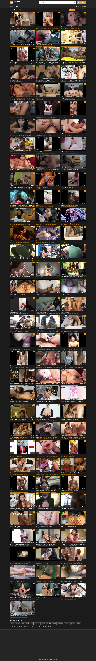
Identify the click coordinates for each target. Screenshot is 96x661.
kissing (53, 81)
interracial (15, 527)
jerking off (50, 28)
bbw (29, 171)
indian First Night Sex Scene (67, 151)
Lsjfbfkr (63, 348)
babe (14, 81)
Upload (81, 2)
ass (46, 492)
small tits (76, 153)
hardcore (76, 385)
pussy (77, 46)
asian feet (48, 313)
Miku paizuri (38, 580)
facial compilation (29, 99)
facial (78, 28)
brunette (45, 224)
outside (40, 331)
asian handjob (60, 295)
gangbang (74, 313)
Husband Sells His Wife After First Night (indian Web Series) (48, 169)
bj (42, 99)
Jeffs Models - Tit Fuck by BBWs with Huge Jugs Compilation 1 (22, 169)
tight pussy (15, 295)
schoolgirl (22, 581)
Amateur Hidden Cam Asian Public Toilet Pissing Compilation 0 (22, 258)
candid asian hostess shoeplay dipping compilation (47, 62)
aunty (27, 623)
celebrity (27, 46)
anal (65, 224)
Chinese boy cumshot (41, 294)
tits (25, 153)
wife (70, 153)
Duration (83, 9)
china (51, 206)
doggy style (20, 224)
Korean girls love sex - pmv (42, 151)
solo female (54, 420)
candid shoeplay (52, 64)
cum (39, 28)
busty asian (53, 492)
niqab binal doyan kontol (41, 116)
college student (28, 403)
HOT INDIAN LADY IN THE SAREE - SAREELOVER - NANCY (73, 544)
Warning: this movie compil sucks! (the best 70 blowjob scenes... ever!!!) (22, 383)
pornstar (53, 510)
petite (25, 28)
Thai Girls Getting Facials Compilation (69, 419)
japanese (21, 28)
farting (52, 242)
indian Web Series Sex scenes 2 (17, 241)
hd (68, 456)
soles (37, 64)
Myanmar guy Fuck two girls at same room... (71, 455)
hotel (49, 626)
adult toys (49, 260)
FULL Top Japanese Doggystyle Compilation (71, 472)
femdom (20, 599)
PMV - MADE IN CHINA (15, 223)
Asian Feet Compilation (41, 597)
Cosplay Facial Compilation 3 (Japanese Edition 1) (47, 437)
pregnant (40, 403)
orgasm (45, 135)
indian (65, 135)
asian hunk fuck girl (22, 438)
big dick (14, 206)
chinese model (56, 456)
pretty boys (71, 64)
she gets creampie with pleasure (68, 474)
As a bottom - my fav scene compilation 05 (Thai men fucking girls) (22, 437)
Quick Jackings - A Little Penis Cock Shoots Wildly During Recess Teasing (48, 330)
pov (47, 563)
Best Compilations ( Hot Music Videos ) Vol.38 (71, 562)
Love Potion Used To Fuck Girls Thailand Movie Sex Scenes (22, 44)
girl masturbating (22, 188)
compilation (55, 28)
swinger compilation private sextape (18, 615)
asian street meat (17, 135)
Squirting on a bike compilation (43, 258)
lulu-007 (12, 26)
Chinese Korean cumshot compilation (69, 205)
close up (23, 349)
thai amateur (41, 367)
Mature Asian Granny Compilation (18, 294)
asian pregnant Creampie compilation (44, 401)
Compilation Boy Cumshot (16, 365)
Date (77, 9)
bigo (23, 623)
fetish (37, 599)
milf (73, 385)
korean (46, 153)
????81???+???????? (65, 294)
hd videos (70, 28)
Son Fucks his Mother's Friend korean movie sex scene (22, 187)
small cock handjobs (56, 331)
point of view (15, 599)
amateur (18, 117)
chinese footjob (56, 313)
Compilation (38, 98)
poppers (34, 64)
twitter (65, 117)
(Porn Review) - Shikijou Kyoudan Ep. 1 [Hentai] (72, 401)
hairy (50, 278)
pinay (72, 623)
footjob (37, 313)
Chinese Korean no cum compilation (69, 490)
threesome (20, 46)
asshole (23, 545)
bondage (69, 171)
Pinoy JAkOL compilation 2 (67, 98)
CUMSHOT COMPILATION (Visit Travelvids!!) (20, 562)
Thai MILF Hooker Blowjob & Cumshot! (44, 365)
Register (78, 6)
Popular (72, 9)
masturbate (69, 99)
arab (21, 117)
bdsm (65, 171)
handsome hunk (65, 64)
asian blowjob (83, 81)
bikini (49, 188)
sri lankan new (48, 349)
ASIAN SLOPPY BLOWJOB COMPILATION (19, 401)
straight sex (15, 438)
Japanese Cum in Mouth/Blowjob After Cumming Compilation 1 (73, 597)
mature (27, 188)
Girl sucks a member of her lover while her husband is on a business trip (22, 134)
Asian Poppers (13, 62)
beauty (78, 623)
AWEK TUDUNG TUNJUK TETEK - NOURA (19, 455)
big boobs (44, 420)
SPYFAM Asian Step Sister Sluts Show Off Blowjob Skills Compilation (22, 508)
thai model (15, 492)
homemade (50, 117)
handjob (75, 28)
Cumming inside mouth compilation (44, 44)
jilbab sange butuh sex (15, 312)
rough (44, 626)
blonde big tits (31, 206)
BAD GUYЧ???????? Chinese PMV (43, 455)
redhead (50, 545)
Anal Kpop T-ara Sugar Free (67, 223)
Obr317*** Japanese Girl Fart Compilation (19, 544)
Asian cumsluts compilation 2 (42, 562)
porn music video (24, 206)
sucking (26, 385)
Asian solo (38, 205)
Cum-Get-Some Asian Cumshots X (69, 26)
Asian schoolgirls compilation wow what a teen (21, 580)
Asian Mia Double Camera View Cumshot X (20, 276)
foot (52, 313)
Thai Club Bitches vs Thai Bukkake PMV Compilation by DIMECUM (48, 223)
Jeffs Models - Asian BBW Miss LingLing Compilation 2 (73, 383)
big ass (76, 278)
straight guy (74, 99)
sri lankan (67, 81)
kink (42, 135)
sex (73, 456)
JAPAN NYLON (64, 365)
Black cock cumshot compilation (17, 472)
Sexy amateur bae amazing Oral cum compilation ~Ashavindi (73, 80)
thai (24, 46)
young (43, 623)
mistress (60, 623)
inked (49, 242)
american (27, 349)
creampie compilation (48, 403)
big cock (70, 206)
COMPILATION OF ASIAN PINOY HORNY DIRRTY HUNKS (73, 62)
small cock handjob (46, 331)
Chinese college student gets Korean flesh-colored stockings (22, 330)
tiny (25, 581)
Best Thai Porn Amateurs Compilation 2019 (45, 544)
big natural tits (24, 171)
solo (43, 206)
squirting (54, 260)
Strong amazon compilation (67, 187)
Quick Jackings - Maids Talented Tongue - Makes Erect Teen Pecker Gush (48, 383)
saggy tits (53, 171)
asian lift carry (64, 188)
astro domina (33, 599)
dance (77, 224)
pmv (35, 99)
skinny (78, 313)
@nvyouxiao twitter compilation (68, 241)
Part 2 (11, 490)
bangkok (58, 367)
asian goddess (26, 599)
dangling (58, 64)
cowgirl (28, 527)
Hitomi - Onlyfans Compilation (42, 419)
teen (18, 28)
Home (11, 6)
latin (23, 385)
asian (11, 28)
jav (16, 81)
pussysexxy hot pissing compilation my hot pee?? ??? (48, 348)
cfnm (74, 260)
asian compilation (14, 80)
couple (40, 99)
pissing (31, 260)
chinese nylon (42, 313)
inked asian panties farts (41, 241)
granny (74, 527)
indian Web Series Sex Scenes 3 (43, 80)
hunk (40, 295)
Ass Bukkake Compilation (67, 258)
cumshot (66, 28)
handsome (74, 206)
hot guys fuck (29, 64)
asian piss (42, 349)
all (32, 623)
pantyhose (80, 367)
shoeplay (46, 64)
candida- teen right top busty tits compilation (46, 490)
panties (46, 242)
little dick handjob (58, 385)
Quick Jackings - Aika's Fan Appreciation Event (46, 472)
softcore (49, 81)
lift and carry (71, 188)
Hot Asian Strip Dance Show (42, 187)
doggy (76, 331)
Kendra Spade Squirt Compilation (43, 134)
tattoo (24, 64)
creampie (48, 46)
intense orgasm (44, 28)
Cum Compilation (39, 26)
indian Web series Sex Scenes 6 (17, 151)
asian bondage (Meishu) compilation (69, 169)
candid (48, 492)
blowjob (15, 28)
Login (84, 6)
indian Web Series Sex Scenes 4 (68, 134)
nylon (76, 367)
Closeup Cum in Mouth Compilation (18, 348)
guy (33, 626)
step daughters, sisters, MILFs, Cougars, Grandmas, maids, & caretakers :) (22, 205)
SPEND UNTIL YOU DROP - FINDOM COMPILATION (21, 597)
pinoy (78, 99)
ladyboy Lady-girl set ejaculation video (70, 330)
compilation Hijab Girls (15, 116)
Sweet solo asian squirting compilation (44, 526)
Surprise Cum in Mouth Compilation (44, 508)
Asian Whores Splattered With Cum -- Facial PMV (21, 98)
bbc (65, 349)
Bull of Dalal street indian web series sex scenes (21, 419)
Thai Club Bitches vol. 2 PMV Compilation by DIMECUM (73, 437)
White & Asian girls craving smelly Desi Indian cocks (73, 580)
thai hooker (53, 367)
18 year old (25, 313)
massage (13, 626)
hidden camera (72, 46)
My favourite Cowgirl (15, 526)
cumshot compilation (18, 64)
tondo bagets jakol (79, 64)
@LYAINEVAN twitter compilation (68, 116)
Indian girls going (39, 276)
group (46, 545)
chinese (40, 206)
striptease (45, 188)
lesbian (49, 623)
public (37, 331)
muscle (26, 367)
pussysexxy (55, 349)
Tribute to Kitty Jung (65, 312)
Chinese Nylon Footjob (41, 312)
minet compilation (31, 135)
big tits (14, 171)
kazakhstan (24, 135)
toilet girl (63, 44)
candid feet (41, 64)
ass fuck (18, 206)
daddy (18, 623)
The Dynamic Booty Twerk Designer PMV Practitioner (73, 276)
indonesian (27, 626)
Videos (17, 6)
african (44, 46)
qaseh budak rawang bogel (67, 508)
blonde (23, 474)
